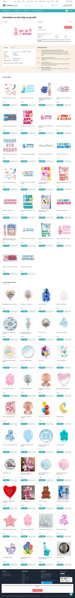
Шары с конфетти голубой (62, 332)
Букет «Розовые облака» (25, 501)
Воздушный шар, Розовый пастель (27, 529)
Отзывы (52, 1)
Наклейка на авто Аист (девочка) (9, 97)
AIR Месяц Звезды (60, 416)
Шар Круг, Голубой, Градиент (26, 360)
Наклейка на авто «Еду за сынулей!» (28, 238)
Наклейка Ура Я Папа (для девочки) (64, 126)
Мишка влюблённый (43, 501)
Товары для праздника (7, 575)
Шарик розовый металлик (8, 388)
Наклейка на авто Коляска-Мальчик (28, 154)
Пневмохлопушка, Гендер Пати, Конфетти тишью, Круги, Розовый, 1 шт (10, 239)
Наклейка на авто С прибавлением (45, 154)
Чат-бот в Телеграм (47, 582)
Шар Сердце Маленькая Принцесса (10, 304)
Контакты (57, 1)
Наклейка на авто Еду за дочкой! (63, 238)
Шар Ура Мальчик (42, 332)
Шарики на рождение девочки (9, 416)
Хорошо (37, 590)
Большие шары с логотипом (44, 416)
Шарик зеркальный (60, 557)
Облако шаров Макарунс (61, 360)
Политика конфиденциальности (49, 595)
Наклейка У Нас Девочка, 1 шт (63, 210)
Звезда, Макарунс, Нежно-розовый (10, 529)
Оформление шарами (7, 574)
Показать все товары (6, 283)
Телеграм (56, 5)
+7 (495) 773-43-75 (67, 6)
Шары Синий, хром (42, 304)
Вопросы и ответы (42, 1)
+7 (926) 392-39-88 (52, 580)
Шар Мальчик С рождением (26, 388)
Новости (36, 1)
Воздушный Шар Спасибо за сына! (45, 529)
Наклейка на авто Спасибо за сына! (10, 126)
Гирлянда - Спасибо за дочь (8, 210)
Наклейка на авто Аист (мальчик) (9, 182)
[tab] (6, 48)
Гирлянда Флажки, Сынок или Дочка (10, 154)
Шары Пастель (41, 360)
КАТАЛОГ (4, 571)
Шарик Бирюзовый (60, 444)
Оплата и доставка (30, 1)
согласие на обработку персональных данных (63, 595)
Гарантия (23, 1)
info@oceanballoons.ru (47, 578)
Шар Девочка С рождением (26, 304)
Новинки (18, 1)
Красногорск (5, 1)
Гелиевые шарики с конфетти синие (10, 444)
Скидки (48, 1)
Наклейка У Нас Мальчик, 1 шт (63, 154)
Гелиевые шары (6, 573)
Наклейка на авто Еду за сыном (27, 97)
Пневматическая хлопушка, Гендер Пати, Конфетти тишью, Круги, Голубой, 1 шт (46, 99)
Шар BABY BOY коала (7, 473)
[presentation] (6, 48)
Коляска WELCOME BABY (8, 557)
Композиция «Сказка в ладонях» (63, 501)
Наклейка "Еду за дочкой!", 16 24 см (28, 126)
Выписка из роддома (17, 51)
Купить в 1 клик (68, 29)
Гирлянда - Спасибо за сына (26, 266)
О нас (15, 1)
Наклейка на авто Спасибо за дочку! (10, 266)
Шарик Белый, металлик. (61, 304)
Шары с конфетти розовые (62, 529)
